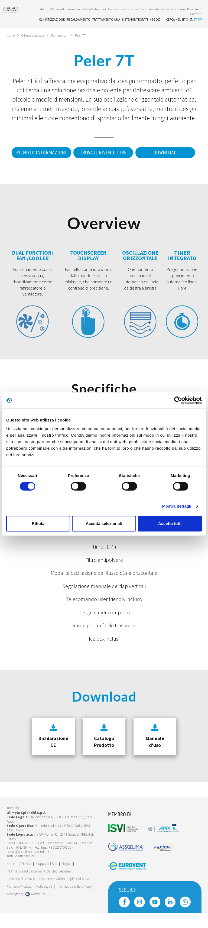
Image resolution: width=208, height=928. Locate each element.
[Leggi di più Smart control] (65, 10)
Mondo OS (47, 10)
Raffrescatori (64, 35)
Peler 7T (86, 35)
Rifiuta (38, 523)
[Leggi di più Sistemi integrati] (135, 20)
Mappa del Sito (46, 879)
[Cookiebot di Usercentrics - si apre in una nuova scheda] (178, 400)
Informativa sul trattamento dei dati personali (39, 886)
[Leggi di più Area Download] (191, 10)
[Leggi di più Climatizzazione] (52, 20)
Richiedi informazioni (70, 152)
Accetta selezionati (104, 523)
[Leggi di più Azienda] (25, 879)
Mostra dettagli (176, 506)
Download (102, 167)
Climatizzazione (35, 35)
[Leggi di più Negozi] (155, 20)
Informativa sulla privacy (74, 901)
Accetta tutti (170, 523)
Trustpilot (13, 823)
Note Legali (44, 901)
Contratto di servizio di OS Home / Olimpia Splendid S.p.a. (48, 894)
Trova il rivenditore (134, 152)
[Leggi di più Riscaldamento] (78, 20)
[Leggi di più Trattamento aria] (106, 20)
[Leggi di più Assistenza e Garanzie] (123, 10)
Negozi (66, 879)
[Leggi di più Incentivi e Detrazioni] (91, 10)
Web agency (15, 909)
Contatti (196, 14)
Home (11, 35)
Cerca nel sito (179, 20)
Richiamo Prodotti (19, 901)
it (198, 20)
